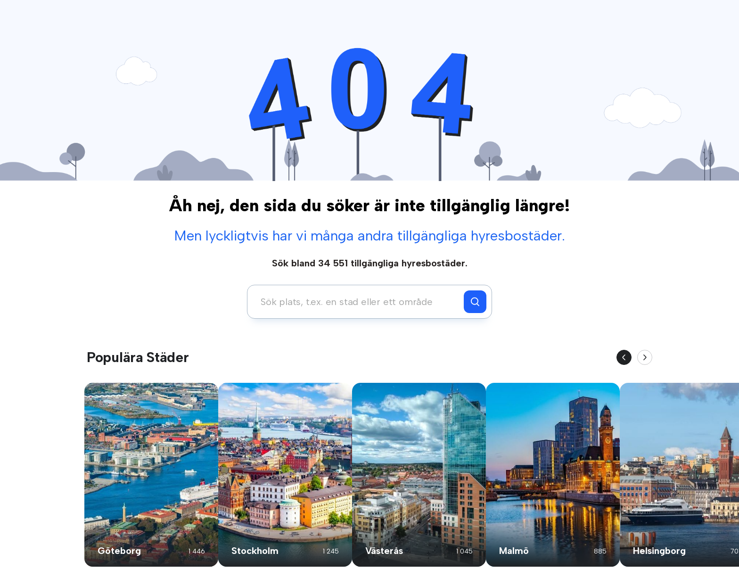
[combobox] (358, 301)
